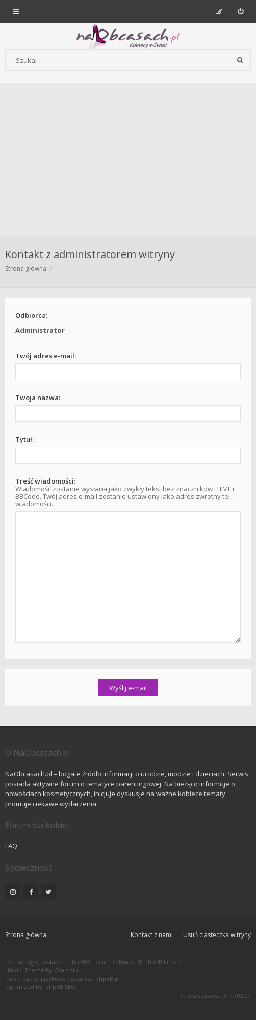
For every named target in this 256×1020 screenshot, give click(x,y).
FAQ (11, 846)
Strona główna (25, 934)
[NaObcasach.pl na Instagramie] (12, 891)
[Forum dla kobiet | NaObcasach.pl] (57, 36)
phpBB (77, 962)
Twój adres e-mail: (45, 355)
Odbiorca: (31, 315)
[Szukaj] (240, 60)
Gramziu (66, 970)
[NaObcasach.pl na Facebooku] (30, 891)
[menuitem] (240, 11)
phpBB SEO (60, 986)
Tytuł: (24, 439)
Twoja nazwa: (37, 397)
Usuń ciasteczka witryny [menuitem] (217, 934)
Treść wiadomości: (45, 481)
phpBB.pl (107, 978)
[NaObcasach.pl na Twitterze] (48, 891)
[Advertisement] (128, 159)
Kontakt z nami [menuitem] (152, 934)
